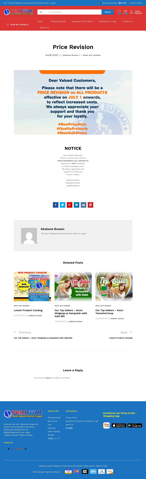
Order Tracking (54, 431)
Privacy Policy (71, 418)
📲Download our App (108, 3)
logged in (49, 378)
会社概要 (69, 428)
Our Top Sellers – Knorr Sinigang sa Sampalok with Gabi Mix (71, 313)
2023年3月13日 (20, 316)
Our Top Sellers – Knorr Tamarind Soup (109, 312)
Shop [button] (39, 21)
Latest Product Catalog (28, 310)
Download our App (107, 21)
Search (108, 12)
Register (138, 13)
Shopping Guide (58, 21)
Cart (49, 424)
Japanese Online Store (82, 21)
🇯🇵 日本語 (122, 3)
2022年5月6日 (60, 321)
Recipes (51, 435)
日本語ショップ (54, 438)
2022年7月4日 (51, 55)
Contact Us (127, 21)
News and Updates (92, 55)
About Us (44, 28)
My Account (52, 421)
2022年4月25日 (101, 318)
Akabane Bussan (71, 55)
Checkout (51, 428)
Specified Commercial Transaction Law (82, 421)
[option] (32, 294)
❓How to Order (135, 3)
